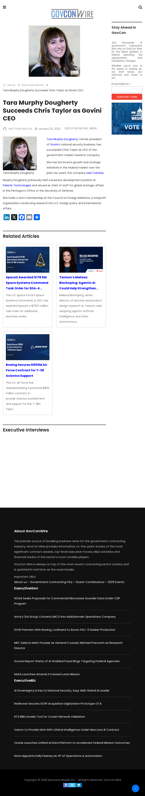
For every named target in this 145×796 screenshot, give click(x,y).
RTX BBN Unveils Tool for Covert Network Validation (49, 717)
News (93, 128)
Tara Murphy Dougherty (62, 139)
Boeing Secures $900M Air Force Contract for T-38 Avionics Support (26, 370)
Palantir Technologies (17, 185)
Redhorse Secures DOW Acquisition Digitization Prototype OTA (58, 703)
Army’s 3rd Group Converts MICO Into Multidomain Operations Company (65, 617)
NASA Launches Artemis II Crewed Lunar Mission (47, 674)
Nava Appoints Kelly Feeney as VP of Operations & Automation (58, 756)
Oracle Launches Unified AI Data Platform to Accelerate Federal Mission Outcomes (72, 743)
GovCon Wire (112, 780)
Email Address (121, 84)
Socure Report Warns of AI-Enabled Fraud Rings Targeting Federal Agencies (67, 661)
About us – (22, 582)
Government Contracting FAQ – (53, 582)
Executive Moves (33, 85)
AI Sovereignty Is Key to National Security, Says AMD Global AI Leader (62, 690)
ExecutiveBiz (25, 680)
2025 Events (116, 582)
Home (9, 85)
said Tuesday (95, 173)
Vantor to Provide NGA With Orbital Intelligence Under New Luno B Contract (66, 730)
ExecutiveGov (26, 588)
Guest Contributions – (92, 582)
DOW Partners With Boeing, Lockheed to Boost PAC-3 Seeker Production (64, 630)
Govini (54, 144)
